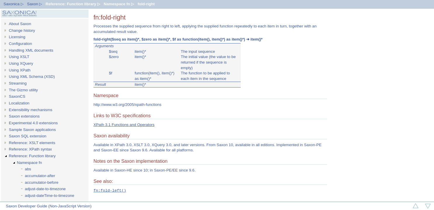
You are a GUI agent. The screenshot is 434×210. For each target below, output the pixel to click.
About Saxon (20, 24)
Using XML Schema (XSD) (32, 76)
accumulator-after (40, 176)
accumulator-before (41, 182)
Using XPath (19, 70)
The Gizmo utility (23, 90)
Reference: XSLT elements (32, 143)
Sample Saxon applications (32, 129)
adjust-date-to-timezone (45, 189)
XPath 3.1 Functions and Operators (123, 125)
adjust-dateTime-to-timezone (49, 195)
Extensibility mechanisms (30, 110)
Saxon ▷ (34, 4)
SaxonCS (17, 96)
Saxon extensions (24, 116)
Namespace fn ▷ (119, 4)
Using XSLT (19, 57)
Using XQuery (21, 63)
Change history (22, 30)
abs (28, 169)
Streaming (18, 83)
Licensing (17, 37)
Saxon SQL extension (27, 136)
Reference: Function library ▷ (73, 4)
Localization (19, 103)
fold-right (146, 4)
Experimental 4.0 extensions (33, 123)
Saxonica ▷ (14, 4)
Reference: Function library (32, 156)
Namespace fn (29, 162)
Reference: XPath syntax (30, 149)
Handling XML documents (31, 50)
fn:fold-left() (109, 190)
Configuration (20, 43)
